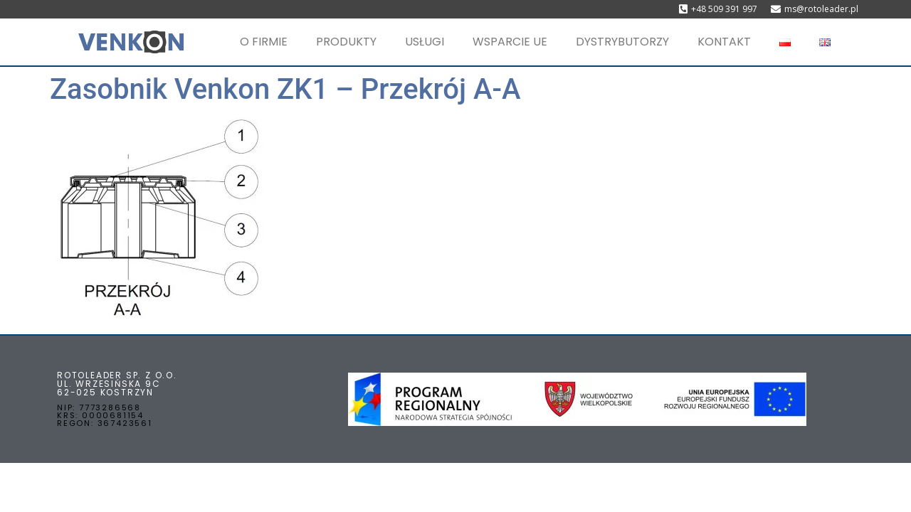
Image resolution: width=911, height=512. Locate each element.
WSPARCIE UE (510, 41)
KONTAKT (724, 41)
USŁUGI (424, 41)
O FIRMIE (264, 41)
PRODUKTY (346, 41)
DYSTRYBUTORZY (622, 41)
